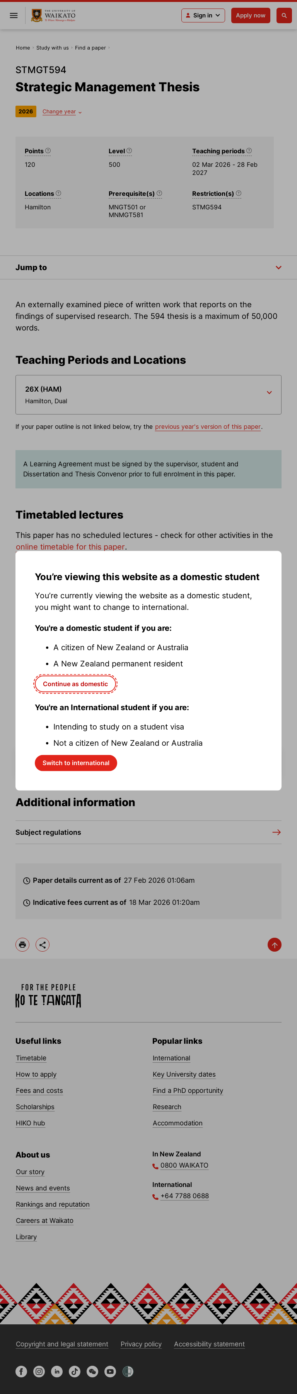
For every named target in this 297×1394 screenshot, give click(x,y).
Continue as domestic (75, 683)
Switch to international (76, 763)
